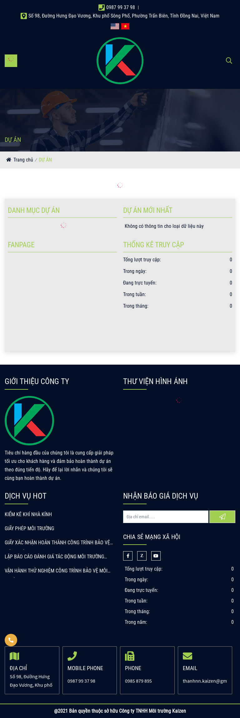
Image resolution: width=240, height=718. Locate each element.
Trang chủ (23, 160)
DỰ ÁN (45, 160)
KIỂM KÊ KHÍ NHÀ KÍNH (28, 514)
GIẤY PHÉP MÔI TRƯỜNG (29, 528)
